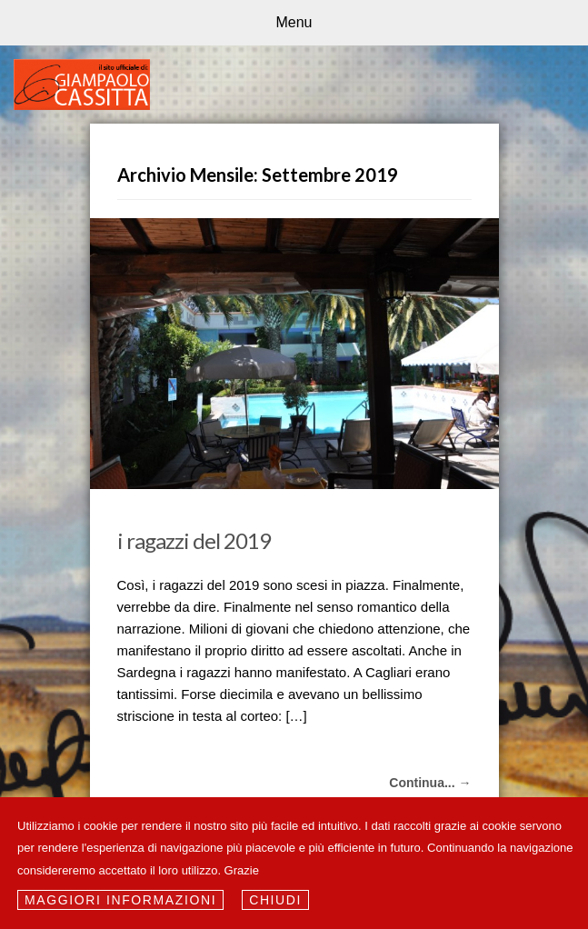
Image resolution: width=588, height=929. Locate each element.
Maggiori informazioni (120, 900)
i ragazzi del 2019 (194, 540)
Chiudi (275, 900)
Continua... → (430, 782)
